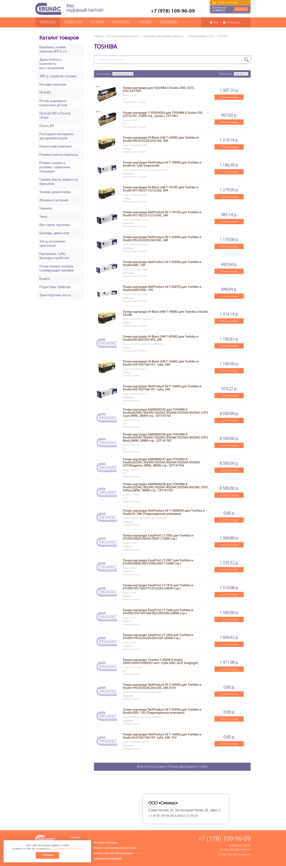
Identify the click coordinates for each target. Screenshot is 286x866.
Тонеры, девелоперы (55, 192)
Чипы (43, 217)
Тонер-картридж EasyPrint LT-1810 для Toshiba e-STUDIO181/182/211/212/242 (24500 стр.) (158, 586)
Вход (215, 22)
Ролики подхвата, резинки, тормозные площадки (54, 167)
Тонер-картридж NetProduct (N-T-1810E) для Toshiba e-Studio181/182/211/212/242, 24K (162, 213)
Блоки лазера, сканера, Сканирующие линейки (56, 268)
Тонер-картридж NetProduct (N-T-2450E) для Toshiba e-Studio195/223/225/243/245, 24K (162, 238)
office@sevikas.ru (240, 849)
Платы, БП (46, 126)
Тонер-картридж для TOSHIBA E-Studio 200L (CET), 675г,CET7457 (159, 89)
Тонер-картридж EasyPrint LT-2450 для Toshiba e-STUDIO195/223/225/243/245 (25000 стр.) (158, 636)
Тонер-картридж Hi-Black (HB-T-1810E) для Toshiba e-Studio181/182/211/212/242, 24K (161, 188)
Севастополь (158, 810)
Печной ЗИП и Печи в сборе (54, 116)
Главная (76, 837)
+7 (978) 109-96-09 (173, 11)
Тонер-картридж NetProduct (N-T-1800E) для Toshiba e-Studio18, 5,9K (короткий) (162, 163)
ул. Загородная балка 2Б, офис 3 (195, 810)
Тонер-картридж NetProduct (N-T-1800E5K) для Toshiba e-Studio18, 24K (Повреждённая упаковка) (164, 512)
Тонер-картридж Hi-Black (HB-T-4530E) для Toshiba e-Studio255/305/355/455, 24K (161, 338)
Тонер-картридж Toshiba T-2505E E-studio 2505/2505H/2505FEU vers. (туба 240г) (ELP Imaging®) (160, 661)
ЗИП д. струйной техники (57, 76)
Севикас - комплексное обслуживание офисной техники (48, 9)
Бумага (44, 279)
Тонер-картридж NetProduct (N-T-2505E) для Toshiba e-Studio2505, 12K (162, 263)
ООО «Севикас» (242, 854)
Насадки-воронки (52, 84)
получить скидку (229, 97)
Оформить (241, 9)
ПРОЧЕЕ (45, 93)
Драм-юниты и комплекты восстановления (51, 64)
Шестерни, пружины (54, 225)
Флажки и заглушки (53, 200)
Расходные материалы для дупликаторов (56, 136)
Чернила (45, 208)
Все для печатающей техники (123, 36)
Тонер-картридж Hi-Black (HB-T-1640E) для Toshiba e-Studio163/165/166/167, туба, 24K (161, 362)
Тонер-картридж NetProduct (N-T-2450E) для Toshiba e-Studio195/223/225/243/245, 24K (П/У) (162, 686)
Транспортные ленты (55, 295)
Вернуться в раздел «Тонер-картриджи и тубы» (172, 767)
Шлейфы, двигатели (54, 233)
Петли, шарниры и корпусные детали (53, 103)
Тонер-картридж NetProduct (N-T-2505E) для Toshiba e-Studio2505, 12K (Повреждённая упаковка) (162, 711)
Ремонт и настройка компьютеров (115, 848)
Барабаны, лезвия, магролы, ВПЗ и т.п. (53, 49)
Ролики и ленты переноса (58, 155)
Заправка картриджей (107, 858)
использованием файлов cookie (66, 849)
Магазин (48, 22)
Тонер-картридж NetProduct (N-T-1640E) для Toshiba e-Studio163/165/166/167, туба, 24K (162, 387)
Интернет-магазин (105, 842)
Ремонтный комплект (55, 146)
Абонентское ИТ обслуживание (113, 853)
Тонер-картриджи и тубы (201, 36)
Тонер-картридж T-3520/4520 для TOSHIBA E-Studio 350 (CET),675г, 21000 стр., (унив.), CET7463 (162, 114)
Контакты (169, 22)
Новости (73, 22)
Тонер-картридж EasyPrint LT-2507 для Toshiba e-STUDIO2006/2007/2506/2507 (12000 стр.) (158, 561)
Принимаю (47, 855)
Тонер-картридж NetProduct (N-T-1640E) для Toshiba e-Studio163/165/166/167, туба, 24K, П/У (162, 735)
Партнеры (121, 22)
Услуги (96, 22)
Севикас (98, 36)
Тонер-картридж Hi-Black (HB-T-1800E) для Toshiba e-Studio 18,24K (165, 313)
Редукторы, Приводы (55, 287)
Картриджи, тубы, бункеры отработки (163, 36)
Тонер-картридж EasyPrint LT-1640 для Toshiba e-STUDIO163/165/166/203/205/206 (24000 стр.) (158, 611)
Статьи (145, 22)
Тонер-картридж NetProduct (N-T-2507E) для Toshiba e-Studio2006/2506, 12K (162, 288)
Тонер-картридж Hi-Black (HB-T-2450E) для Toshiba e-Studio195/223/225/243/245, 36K (161, 139)
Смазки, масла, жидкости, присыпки (58, 182)
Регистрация (233, 22)
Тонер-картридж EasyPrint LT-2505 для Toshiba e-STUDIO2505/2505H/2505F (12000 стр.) (158, 537)
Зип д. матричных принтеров (52, 244)
